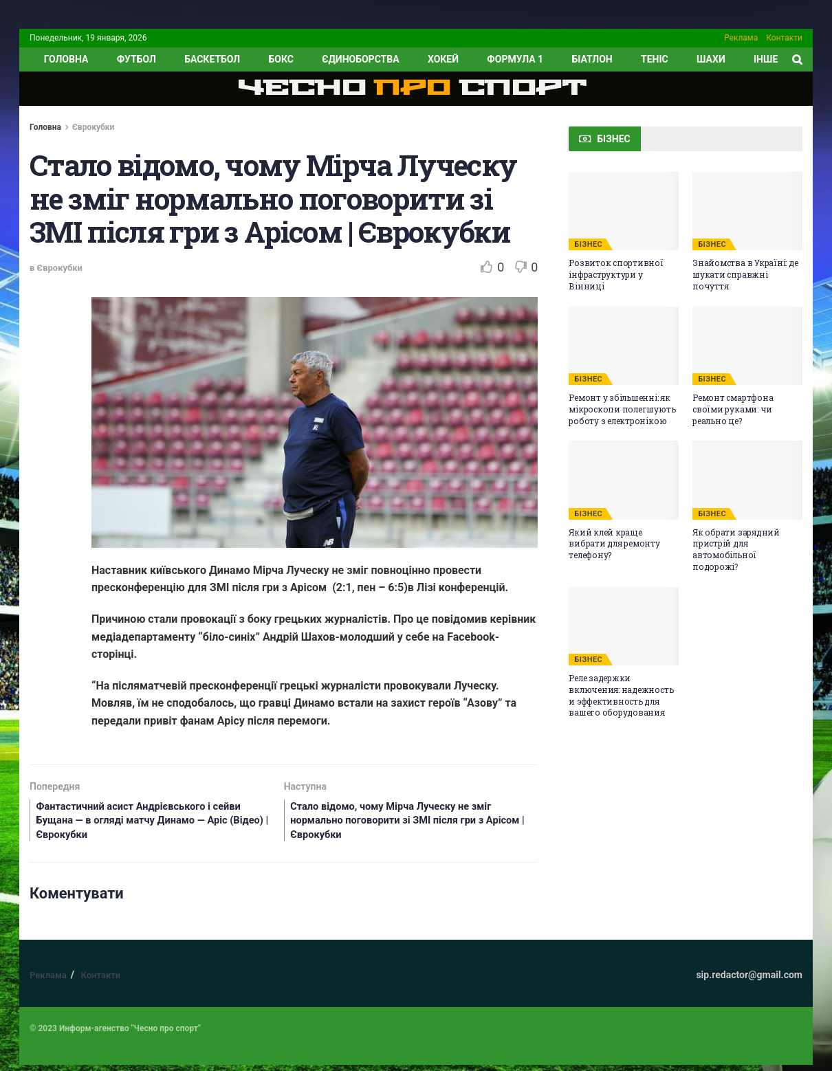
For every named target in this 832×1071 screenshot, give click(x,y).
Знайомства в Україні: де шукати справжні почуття (745, 274)
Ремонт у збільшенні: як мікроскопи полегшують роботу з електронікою (622, 409)
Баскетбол (212, 59)
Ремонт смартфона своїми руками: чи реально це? (732, 409)
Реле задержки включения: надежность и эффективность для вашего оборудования (621, 695)
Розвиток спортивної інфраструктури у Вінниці (616, 274)
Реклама (741, 38)
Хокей (443, 59)
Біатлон (591, 59)
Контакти (784, 38)
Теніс (654, 59)
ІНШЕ (766, 59)
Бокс (280, 59)
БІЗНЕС (588, 244)
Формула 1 (515, 59)
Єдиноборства (360, 59)
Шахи (711, 59)
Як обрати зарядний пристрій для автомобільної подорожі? (736, 549)
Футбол (136, 59)
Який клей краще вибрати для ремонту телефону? (614, 544)
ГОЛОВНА (66, 59)
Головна (45, 127)
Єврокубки (93, 127)
